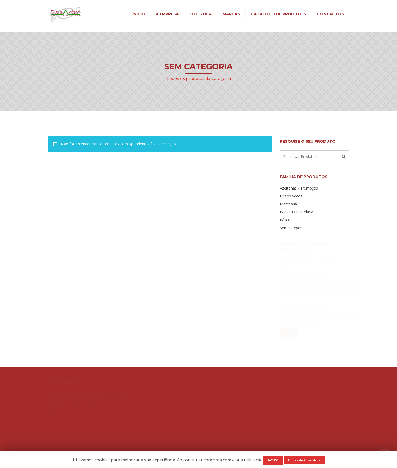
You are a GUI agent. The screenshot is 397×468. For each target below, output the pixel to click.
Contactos (330, 14)
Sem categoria (292, 227)
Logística (201, 14)
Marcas (231, 14)
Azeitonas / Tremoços (299, 188)
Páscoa (286, 219)
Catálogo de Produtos (278, 14)
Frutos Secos (291, 196)
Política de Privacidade (304, 460)
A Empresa (167, 14)
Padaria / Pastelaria (296, 211)
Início (139, 14)
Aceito (273, 459)
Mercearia (288, 203)
